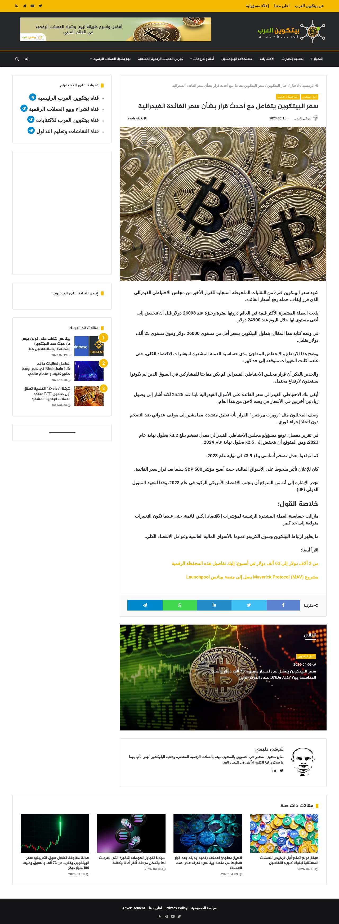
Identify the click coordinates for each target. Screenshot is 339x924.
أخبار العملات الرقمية (284, 96)
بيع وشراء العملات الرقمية (112, 59)
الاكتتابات (267, 59)
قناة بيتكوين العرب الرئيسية (68, 98)
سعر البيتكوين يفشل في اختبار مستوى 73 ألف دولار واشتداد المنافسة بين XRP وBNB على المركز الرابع (260, 675)
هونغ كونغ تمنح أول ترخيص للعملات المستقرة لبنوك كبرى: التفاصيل (289, 858)
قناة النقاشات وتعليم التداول (67, 131)
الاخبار (318, 59)
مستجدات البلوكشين (237, 59)
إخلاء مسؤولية (257, 5)
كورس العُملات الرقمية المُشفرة (160, 59)
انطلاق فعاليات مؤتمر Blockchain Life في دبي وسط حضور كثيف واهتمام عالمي (45, 369)
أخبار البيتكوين (277, 86)
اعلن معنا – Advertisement (142, 906)
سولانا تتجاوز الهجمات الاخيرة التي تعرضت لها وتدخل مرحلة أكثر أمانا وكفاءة (132, 858)
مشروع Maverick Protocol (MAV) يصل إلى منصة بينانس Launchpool (252, 577)
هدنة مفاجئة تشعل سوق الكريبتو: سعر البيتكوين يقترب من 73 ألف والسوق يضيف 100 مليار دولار (56, 861)
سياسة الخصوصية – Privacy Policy (191, 906)
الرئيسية (310, 86)
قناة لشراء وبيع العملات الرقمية (64, 109)
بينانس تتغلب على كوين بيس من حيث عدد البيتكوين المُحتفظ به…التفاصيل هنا (45, 344)
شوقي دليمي (300, 118)
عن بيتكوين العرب (309, 5)
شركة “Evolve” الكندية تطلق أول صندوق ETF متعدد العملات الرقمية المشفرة (47, 394)
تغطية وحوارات (293, 59)
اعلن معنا (281, 5)
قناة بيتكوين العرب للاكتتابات (66, 120)
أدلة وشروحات (203, 59)
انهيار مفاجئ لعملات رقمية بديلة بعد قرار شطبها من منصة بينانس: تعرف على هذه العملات (208, 861)
